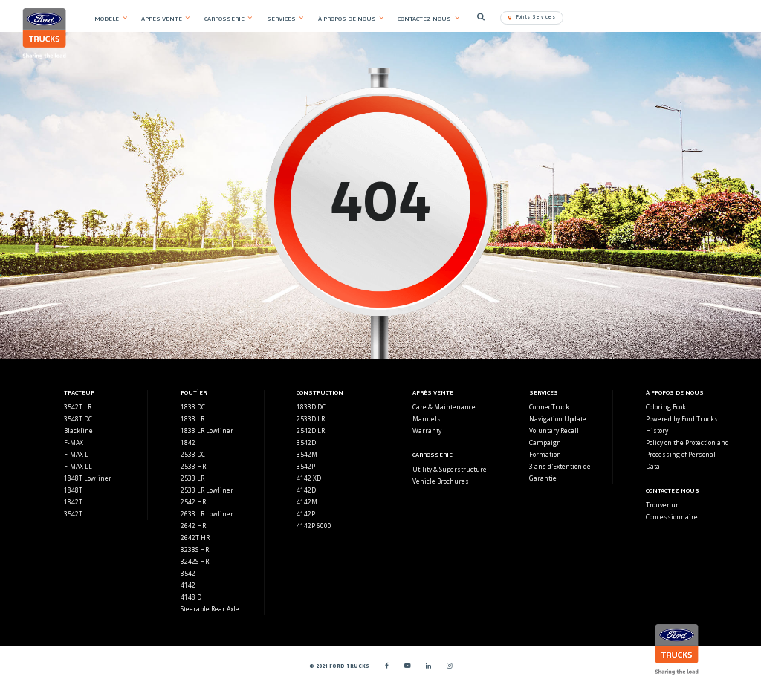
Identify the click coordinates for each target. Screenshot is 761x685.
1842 (188, 442)
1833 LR (192, 419)
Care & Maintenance (444, 407)
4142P (306, 514)
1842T (73, 502)
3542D (306, 442)
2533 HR (193, 466)
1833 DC (193, 407)
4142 (188, 585)
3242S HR (195, 561)
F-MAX (73, 442)
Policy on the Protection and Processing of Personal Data (687, 454)
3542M (307, 454)
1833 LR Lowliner (207, 430)
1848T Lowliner (87, 478)
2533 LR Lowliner (207, 490)
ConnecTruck (549, 407)
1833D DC (311, 407)
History (657, 430)
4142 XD (309, 478)
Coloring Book (666, 407)
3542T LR (77, 407)
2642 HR (193, 526)
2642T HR (195, 537)
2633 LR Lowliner (207, 514)
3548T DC (78, 419)
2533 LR (192, 478)
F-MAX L (76, 454)
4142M (307, 502)
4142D (306, 490)
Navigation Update (557, 419)
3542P (306, 466)
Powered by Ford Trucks (682, 419)
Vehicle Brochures (440, 481)
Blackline (78, 430)
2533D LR (311, 419)
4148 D (191, 597)
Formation (545, 454)
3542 (188, 573)
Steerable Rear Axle (210, 609)
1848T (73, 490)
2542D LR (311, 430)
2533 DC (193, 454)
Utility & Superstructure (449, 469)
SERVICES (281, 18)
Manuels (426, 419)
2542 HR (193, 502)
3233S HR (195, 549)
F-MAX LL (78, 466)
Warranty (426, 430)
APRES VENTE (161, 18)
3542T (73, 514)
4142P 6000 (314, 526)
